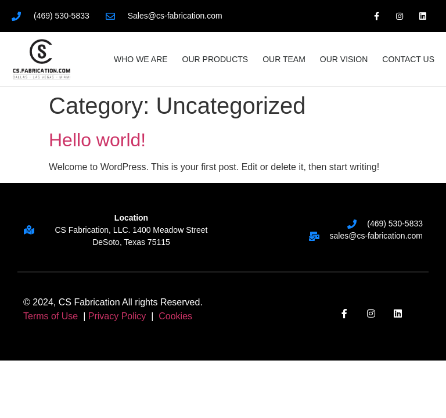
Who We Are (141, 59)
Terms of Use (52, 316)
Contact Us (408, 59)
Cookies (175, 316)
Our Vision (344, 59)
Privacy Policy (117, 316)
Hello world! (97, 139)
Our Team (283, 59)
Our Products (215, 59)
